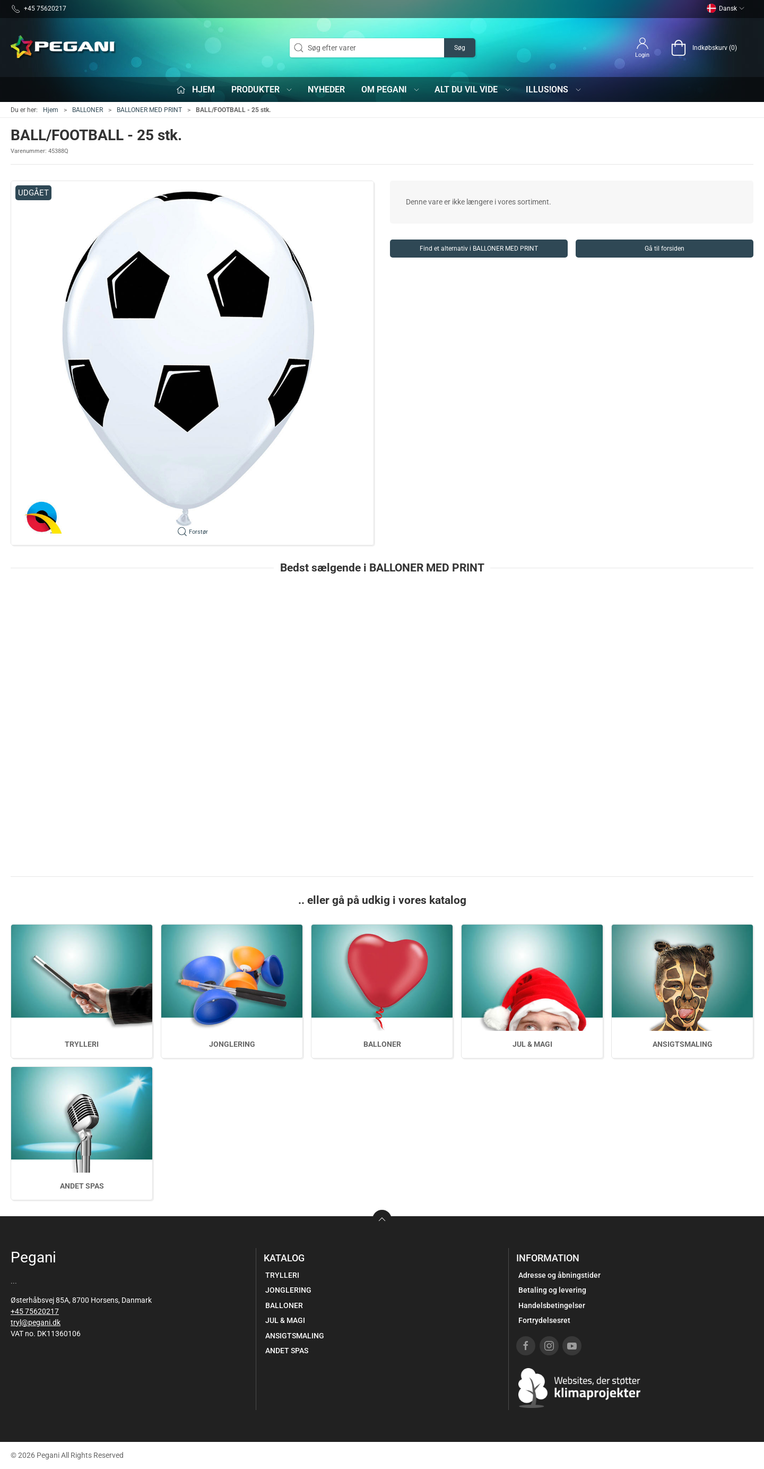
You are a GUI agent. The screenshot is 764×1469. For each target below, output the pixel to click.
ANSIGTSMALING (683, 1044)
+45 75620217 (35, 1311)
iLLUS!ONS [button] (554, 89)
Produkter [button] (262, 89)
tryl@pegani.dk (35, 1322)
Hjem (50, 110)
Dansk (725, 8)
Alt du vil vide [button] (473, 89)
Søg (459, 48)
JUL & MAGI (532, 1044)
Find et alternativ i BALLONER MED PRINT (479, 248)
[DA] (64, 48)
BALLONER (87, 110)
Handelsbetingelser (551, 1305)
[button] (192, 363)
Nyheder (326, 89)
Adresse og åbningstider (559, 1275)
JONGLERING (232, 1044)
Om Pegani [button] (391, 89)
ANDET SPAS (82, 1186)
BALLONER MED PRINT (149, 110)
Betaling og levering (552, 1290)
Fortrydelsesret (544, 1320)
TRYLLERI (82, 1044)
